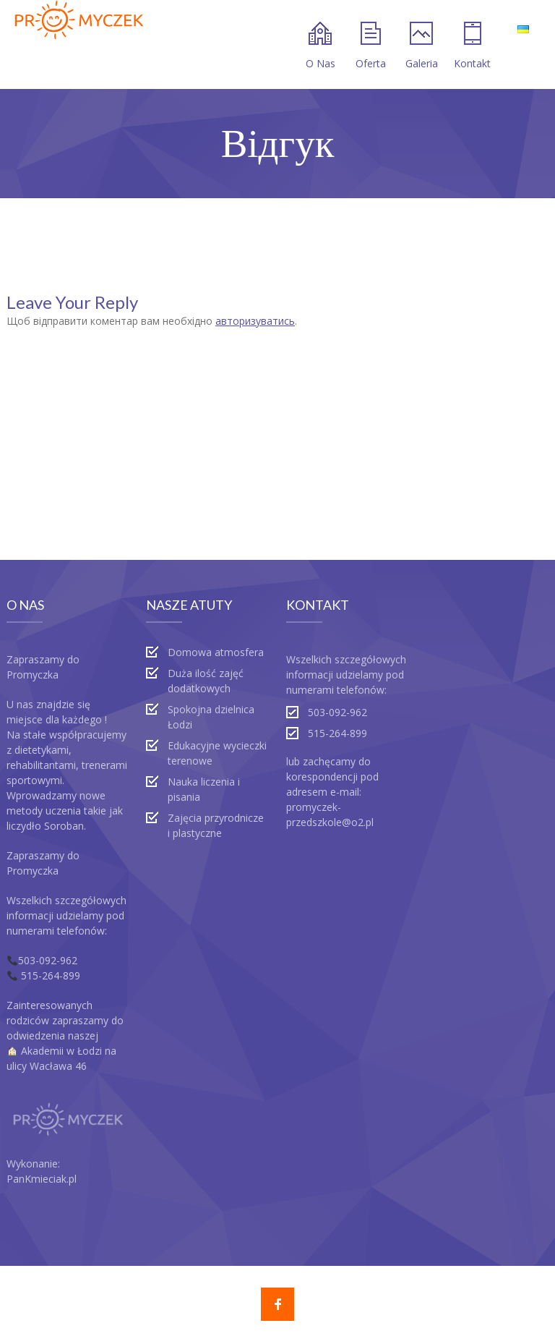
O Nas (320, 46)
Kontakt (472, 46)
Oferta (371, 46)
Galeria (421, 46)
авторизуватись (255, 321)
